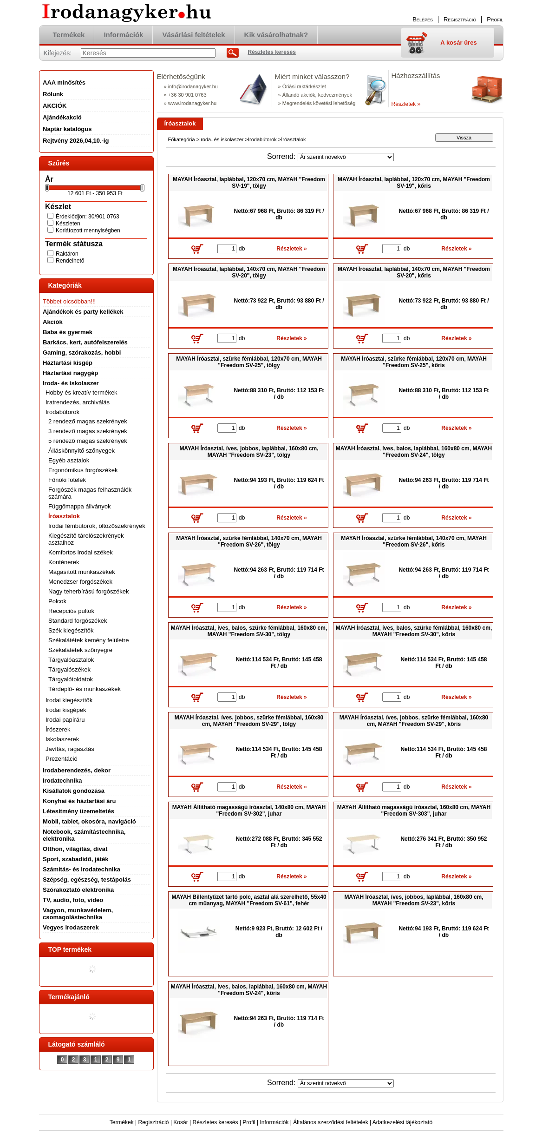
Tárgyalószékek (69, 669)
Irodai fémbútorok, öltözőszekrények (96, 525)
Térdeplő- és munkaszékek (84, 688)
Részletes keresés (215, 1122)
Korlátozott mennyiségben (88, 230)
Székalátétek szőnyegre (80, 649)
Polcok (57, 601)
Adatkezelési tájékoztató (402, 1122)
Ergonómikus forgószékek (83, 470)
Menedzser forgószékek (80, 581)
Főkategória (181, 139)
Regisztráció (153, 1122)
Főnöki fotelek (67, 479)
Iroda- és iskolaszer (221, 139)
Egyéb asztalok (68, 460)
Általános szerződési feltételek (330, 1122)
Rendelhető (70, 260)
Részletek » (406, 104)
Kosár (180, 1122)
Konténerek (63, 562)
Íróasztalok (64, 516)
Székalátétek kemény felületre (88, 640)
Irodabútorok (262, 139)
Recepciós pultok (71, 610)
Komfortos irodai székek (80, 552)
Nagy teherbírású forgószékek (88, 591)
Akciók (53, 321)
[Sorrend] (346, 157)
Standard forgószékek (77, 620)
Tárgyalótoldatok (70, 679)
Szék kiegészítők (71, 630)
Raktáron (67, 253)
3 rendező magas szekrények (87, 431)
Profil (248, 1122)
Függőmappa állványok (79, 506)
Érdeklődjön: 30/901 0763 (87, 216)
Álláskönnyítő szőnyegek (81, 450)
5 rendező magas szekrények (87, 440)
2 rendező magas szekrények (87, 421)
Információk (274, 1122)
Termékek (122, 1122)
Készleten (68, 223)
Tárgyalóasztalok (71, 659)
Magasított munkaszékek (81, 571)
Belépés (422, 19)
